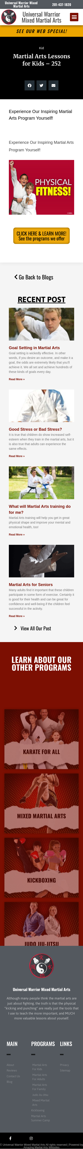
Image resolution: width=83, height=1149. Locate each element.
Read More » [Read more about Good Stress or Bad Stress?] (17, 456)
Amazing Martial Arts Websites (41, 1147)
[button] (74, 17)
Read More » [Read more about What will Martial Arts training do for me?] (17, 534)
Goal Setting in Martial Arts (34, 348)
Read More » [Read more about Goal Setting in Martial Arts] (17, 379)
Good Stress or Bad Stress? (35, 429)
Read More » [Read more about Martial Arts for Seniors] (17, 616)
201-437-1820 (61, 4)
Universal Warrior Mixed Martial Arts (41, 17)
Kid (41, 48)
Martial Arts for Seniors (31, 584)
